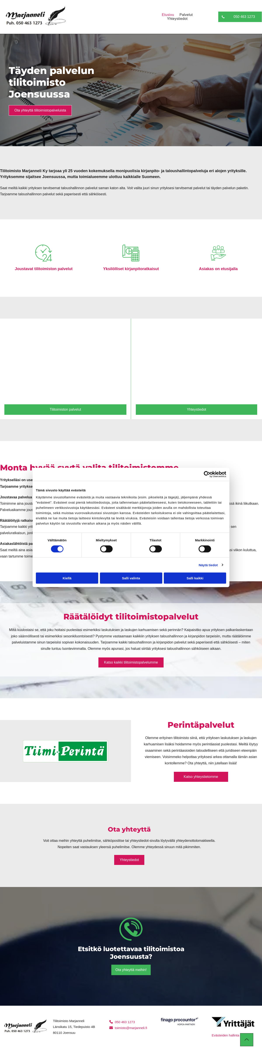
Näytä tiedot (208, 565)
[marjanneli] (65, 362)
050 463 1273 (125, 1022)
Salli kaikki (195, 578)
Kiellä (67, 578)
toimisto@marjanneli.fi (131, 1028)
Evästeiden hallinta (225, 1035)
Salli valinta (131, 578)
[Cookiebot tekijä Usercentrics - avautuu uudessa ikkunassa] (207, 474)
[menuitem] (165, 15)
